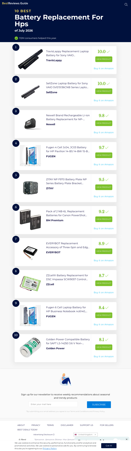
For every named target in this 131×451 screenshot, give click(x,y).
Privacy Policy (50, 448)
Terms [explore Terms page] (50, 425)
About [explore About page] (21, 425)
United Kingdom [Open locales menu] (85, 434)
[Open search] (126, 4)
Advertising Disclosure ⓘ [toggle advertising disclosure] (44, 434)
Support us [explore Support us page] (86, 425)
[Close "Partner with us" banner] (127, 439)
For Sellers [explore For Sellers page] (107, 425)
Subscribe (99, 404)
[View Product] (66, 60)
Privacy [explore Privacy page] (35, 425)
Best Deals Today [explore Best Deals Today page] (27, 429)
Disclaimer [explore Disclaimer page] (67, 425)
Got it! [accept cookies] (109, 445)
